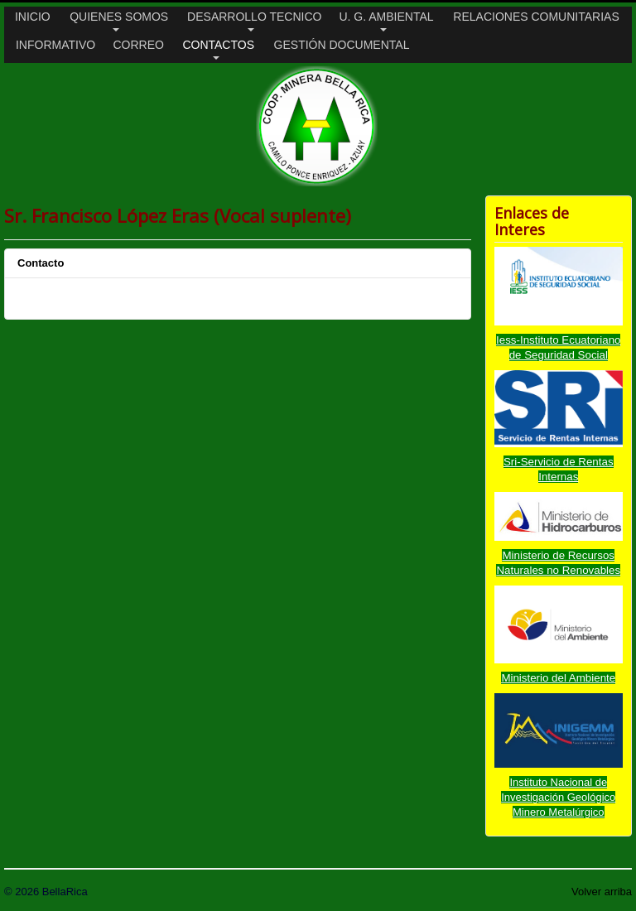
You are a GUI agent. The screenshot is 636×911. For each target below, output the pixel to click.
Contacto (40, 263)
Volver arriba (601, 891)
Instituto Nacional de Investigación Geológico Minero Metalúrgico (558, 797)
